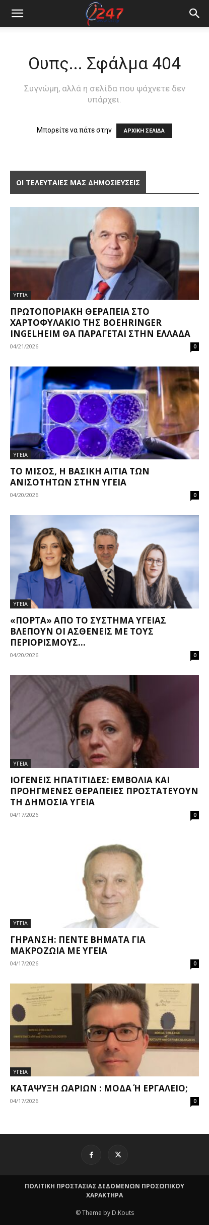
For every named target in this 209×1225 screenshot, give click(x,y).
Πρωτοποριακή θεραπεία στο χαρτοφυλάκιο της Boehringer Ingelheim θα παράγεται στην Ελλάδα (100, 322)
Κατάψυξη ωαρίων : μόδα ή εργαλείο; (99, 1088)
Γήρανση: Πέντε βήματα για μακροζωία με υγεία (78, 945)
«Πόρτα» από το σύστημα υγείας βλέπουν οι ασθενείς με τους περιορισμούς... (88, 631)
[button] (195, 13)
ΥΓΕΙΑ (20, 295)
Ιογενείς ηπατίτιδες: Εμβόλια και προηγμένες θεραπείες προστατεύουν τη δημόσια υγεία (104, 791)
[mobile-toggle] (17, 13)
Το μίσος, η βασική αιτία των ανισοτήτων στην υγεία (80, 476)
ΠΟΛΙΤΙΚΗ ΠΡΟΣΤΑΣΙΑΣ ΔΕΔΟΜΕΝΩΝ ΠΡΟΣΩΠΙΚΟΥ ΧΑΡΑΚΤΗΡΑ (104, 1190)
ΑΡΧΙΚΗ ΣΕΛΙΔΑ (144, 131)
